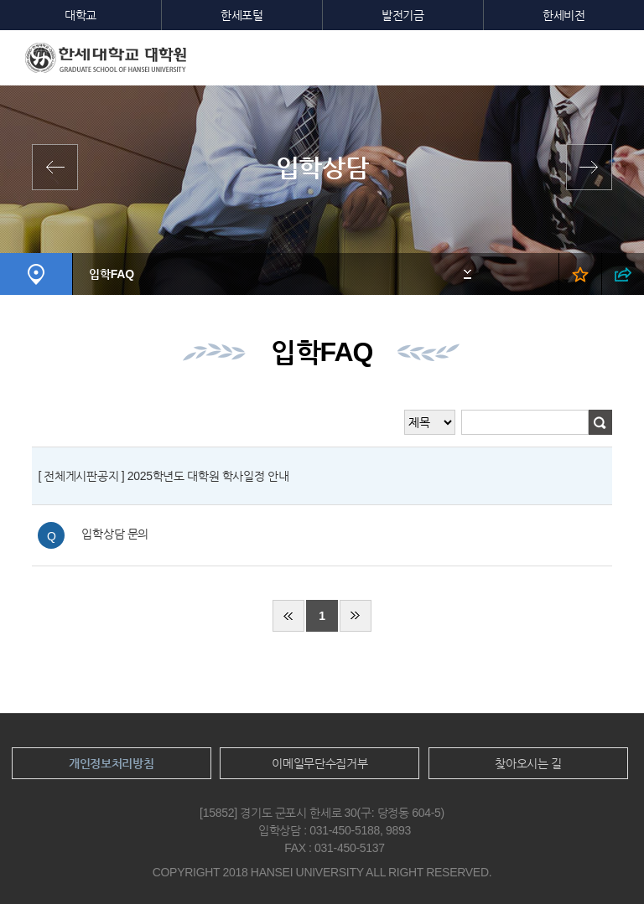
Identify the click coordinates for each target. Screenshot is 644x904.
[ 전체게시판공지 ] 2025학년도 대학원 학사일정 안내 (163, 476)
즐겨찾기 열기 (579, 274)
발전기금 (403, 15)
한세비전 (564, 15)
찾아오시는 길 (528, 763)
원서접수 (585, 167)
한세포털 (242, 15)
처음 (288, 616)
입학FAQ (111, 274)
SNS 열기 (622, 274)
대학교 (80, 15)
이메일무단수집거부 (319, 763)
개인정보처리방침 (111, 763)
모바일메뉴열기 (618, 55)
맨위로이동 (600, 860)
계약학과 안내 (59, 167)
